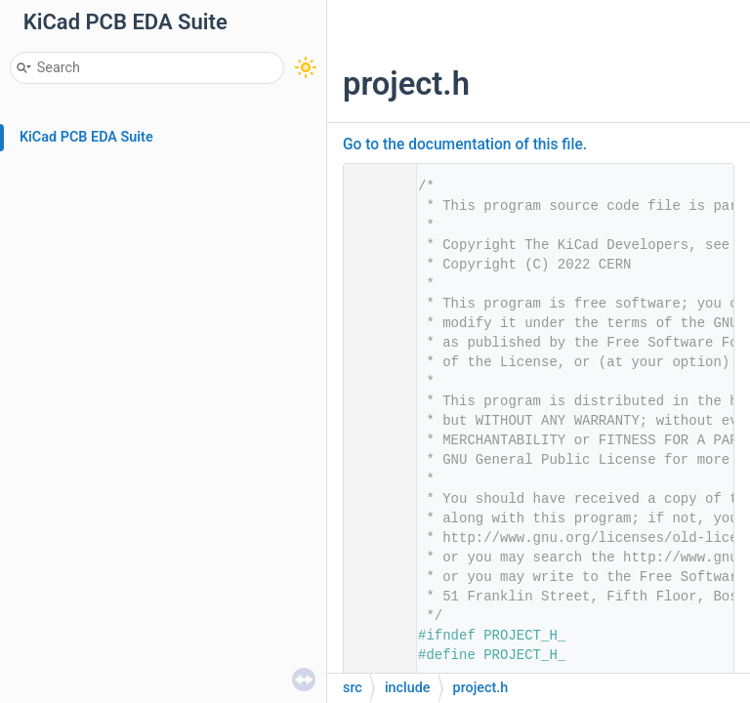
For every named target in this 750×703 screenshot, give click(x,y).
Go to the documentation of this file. (465, 144)
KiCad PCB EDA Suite (86, 137)
